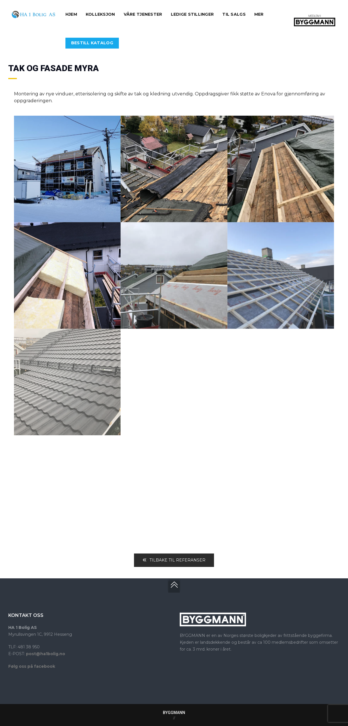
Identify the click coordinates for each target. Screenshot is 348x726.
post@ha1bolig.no (45, 653)
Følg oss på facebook (31, 666)
